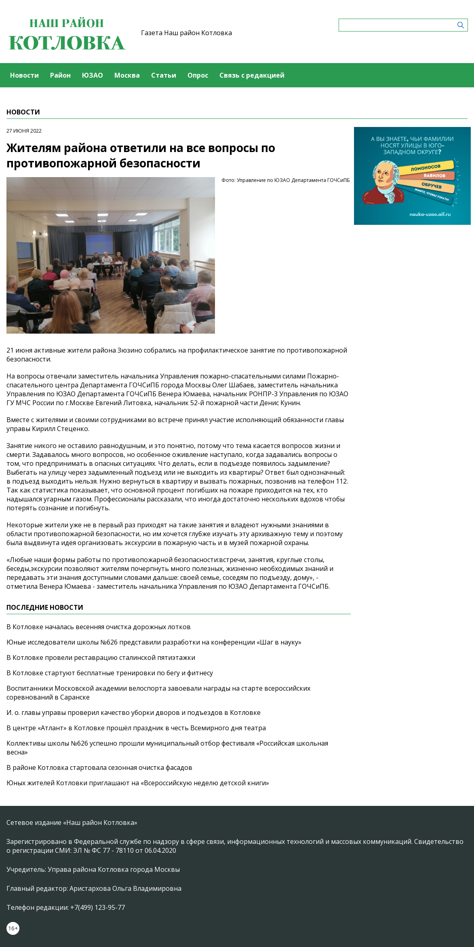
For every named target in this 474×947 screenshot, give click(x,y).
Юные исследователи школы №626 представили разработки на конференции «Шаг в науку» (153, 642)
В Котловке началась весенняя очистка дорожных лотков (98, 626)
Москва (127, 75)
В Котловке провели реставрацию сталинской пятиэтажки (100, 657)
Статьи (163, 75)
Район (60, 75)
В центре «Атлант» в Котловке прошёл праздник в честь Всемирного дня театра (136, 727)
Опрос (197, 75)
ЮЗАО (92, 75)
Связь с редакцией (251, 75)
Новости (24, 75)
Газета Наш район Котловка (186, 33)
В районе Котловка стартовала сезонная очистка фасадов (99, 767)
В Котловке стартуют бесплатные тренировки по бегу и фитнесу (109, 672)
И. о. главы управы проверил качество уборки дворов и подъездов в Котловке (133, 712)
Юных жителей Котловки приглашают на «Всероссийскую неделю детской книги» (137, 782)
